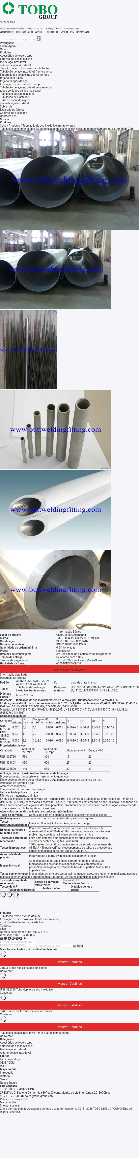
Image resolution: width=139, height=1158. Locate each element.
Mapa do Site (8, 1102)
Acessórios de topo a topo (16, 1042)
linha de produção (11, 1059)
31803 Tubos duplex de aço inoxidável (23, 967)
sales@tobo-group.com (39, 1096)
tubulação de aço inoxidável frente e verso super (29, 919)
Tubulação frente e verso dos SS (20, 916)
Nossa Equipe (8, 1082)
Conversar (79, 670)
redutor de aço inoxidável (15, 1052)
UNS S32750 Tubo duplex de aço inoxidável (26, 989)
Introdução (6, 1072)
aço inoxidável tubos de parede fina (21, 922)
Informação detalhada (13, 674)
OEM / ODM (7, 1062)
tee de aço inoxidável (13, 1049)
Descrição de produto (13, 677)
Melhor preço (61, 670)
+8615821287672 (37, 931)
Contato (78, 945)
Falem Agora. (8, 46)
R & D (3, 1066)
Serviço (4, 1079)
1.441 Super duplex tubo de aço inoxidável (26, 1011)
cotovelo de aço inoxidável (16, 1046)
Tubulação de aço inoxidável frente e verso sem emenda (34, 1032)
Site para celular (10, 1105)
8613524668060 (26, 935)
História (5, 1076)
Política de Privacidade (14, 1099)
